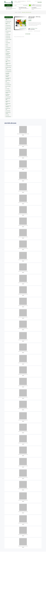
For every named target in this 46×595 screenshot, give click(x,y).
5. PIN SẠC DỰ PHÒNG (8, 39)
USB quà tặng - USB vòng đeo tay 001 (23, 576)
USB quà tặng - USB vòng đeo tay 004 (23, 589)
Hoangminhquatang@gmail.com (22, 1)
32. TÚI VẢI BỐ (7, 88)
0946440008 (32, 29)
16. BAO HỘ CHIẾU (8, 57)
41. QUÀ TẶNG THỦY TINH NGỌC (8, 106)
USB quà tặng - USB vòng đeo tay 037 (23, 147)
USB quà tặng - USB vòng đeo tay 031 (23, 223)
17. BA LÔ (7, 59)
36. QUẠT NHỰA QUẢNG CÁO (8, 95)
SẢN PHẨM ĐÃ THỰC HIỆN (8, 19)
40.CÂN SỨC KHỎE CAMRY (8, 104)
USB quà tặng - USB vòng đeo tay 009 (23, 488)
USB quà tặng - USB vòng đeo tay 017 (23, 387)
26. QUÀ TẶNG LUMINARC (7, 76)
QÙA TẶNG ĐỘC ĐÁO (8, 31)
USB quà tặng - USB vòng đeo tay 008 (23, 551)
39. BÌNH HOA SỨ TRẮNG (8, 101)
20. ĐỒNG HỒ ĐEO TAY (8, 65)
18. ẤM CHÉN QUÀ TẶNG (8, 61)
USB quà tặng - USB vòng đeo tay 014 (23, 425)
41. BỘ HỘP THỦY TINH (8, 109)
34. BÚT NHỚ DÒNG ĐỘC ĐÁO (8, 92)
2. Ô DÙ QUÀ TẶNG (8, 34)
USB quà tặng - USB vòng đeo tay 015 (23, 412)
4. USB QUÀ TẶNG (8, 37)
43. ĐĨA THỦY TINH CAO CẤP (8, 113)
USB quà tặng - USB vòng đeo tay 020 (23, 349)
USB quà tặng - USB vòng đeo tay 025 (23, 286)
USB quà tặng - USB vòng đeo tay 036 (23, 160)
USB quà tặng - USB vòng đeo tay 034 (23, 185)
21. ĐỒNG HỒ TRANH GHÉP (8, 68)
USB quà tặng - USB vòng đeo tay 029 (23, 248)
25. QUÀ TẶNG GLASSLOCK (7, 73)
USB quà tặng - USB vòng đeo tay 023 (23, 311)
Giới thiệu (15, 1)
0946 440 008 (40, 2)
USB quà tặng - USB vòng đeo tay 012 (23, 450)
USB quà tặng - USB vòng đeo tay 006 (23, 526)
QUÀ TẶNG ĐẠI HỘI (8, 25)
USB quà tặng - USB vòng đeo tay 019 (23, 362)
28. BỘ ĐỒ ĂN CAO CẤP (8, 81)
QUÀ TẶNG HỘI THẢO (8, 21)
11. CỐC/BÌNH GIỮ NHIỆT (8, 49)
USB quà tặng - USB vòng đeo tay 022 (23, 324)
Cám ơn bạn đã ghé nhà (17, 2)
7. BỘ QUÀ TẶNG (8, 42)
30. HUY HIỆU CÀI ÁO (8, 84)
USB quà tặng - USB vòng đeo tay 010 (23, 475)
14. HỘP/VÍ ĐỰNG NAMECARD (8, 54)
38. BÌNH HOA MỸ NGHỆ (8, 99)
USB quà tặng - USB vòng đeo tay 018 (23, 374)
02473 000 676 (29, 1)
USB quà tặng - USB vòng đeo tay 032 (23, 210)
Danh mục (9, 5)
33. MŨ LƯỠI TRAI (8, 90)
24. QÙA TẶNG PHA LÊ (8, 71)
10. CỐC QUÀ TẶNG (8, 47)
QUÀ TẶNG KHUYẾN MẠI (8, 29)
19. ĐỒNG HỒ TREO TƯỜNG (8, 63)
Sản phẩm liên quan (10, 123)
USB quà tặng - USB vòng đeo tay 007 (23, 513)
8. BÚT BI (7, 44)
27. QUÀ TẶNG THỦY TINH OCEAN (8, 78)
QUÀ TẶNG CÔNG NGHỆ (8, 23)
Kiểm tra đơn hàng (38, 5)
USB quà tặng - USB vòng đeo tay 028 (23, 261)
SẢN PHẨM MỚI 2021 (8, 116)
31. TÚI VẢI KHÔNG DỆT (8, 86)
